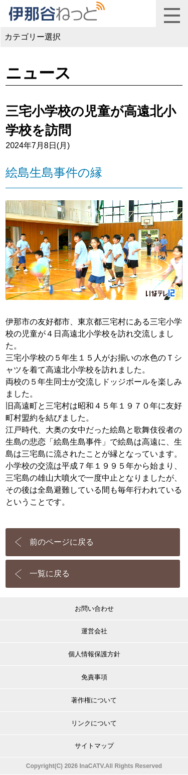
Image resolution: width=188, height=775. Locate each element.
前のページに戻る (62, 542)
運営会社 (94, 631)
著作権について (94, 700)
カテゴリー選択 (33, 37)
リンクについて (94, 723)
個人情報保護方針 (94, 654)
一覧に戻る (50, 573)
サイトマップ (94, 745)
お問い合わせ (94, 608)
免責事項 (94, 677)
